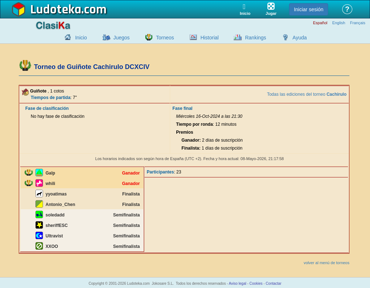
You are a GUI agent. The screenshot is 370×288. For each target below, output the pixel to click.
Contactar (273, 283)
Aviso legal (237, 283)
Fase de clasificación (47, 108)
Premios (184, 132)
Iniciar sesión (308, 9)
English (338, 23)
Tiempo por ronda (194, 124)
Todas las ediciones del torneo (307, 94)
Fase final (182, 108)
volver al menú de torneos (326, 263)
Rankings (255, 37)
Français (357, 23)
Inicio (81, 37)
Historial (210, 37)
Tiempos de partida (50, 97)
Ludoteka (55, 9)
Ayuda (300, 37)
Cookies (255, 283)
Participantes (160, 172)
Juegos (121, 37)
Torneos (165, 37)
